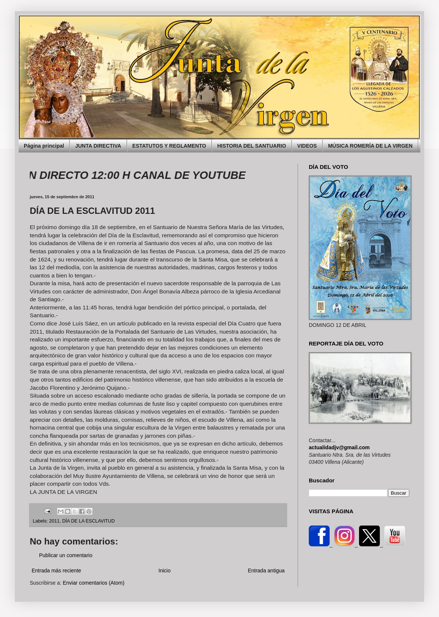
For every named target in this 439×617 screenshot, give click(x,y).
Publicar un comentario (65, 555)
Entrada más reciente (56, 570)
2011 (54, 521)
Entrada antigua (266, 570)
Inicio (164, 570)
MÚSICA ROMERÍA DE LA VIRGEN (370, 146)
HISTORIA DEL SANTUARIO (251, 146)
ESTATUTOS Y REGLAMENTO (169, 146)
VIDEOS (307, 146)
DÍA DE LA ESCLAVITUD (88, 521)
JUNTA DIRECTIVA (98, 146)
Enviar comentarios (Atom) (94, 583)
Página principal (44, 146)
